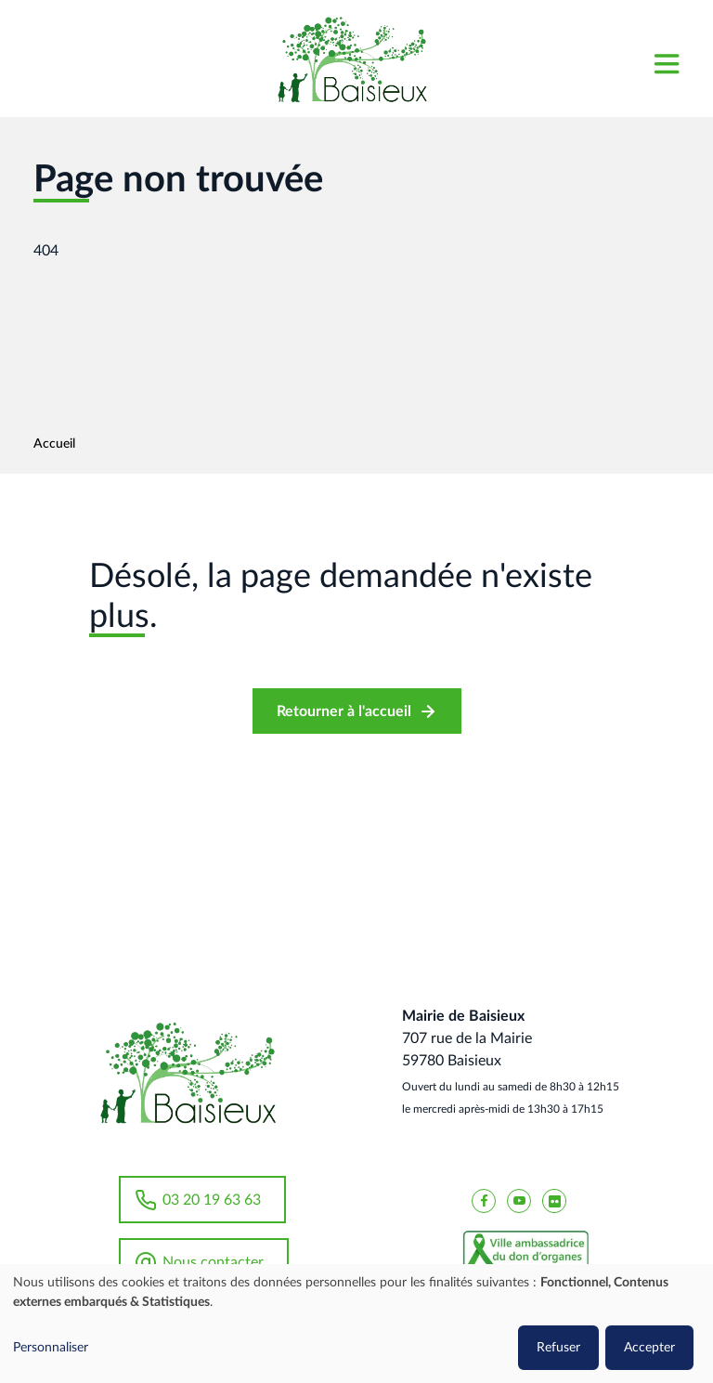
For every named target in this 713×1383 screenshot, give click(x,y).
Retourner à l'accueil (344, 711)
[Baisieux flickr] (554, 1200)
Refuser (558, 1347)
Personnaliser (50, 1347)
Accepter (649, 1347)
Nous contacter (213, 1262)
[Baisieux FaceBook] (484, 1200)
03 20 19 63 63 (211, 1200)
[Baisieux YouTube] (519, 1200)
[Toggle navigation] (666, 59)
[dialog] (356, 1323)
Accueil (54, 443)
